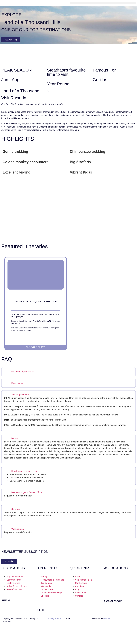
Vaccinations (17, 529)
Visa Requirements (20, 394)
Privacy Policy (54, 618)
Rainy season (17, 383)
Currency (15, 509)
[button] (103, 3)
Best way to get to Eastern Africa (26, 492)
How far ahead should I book (25, 471)
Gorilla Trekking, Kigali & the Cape (36, 302)
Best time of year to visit (22, 371)
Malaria (14, 438)
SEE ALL (6, 600)
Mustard (107, 618)
